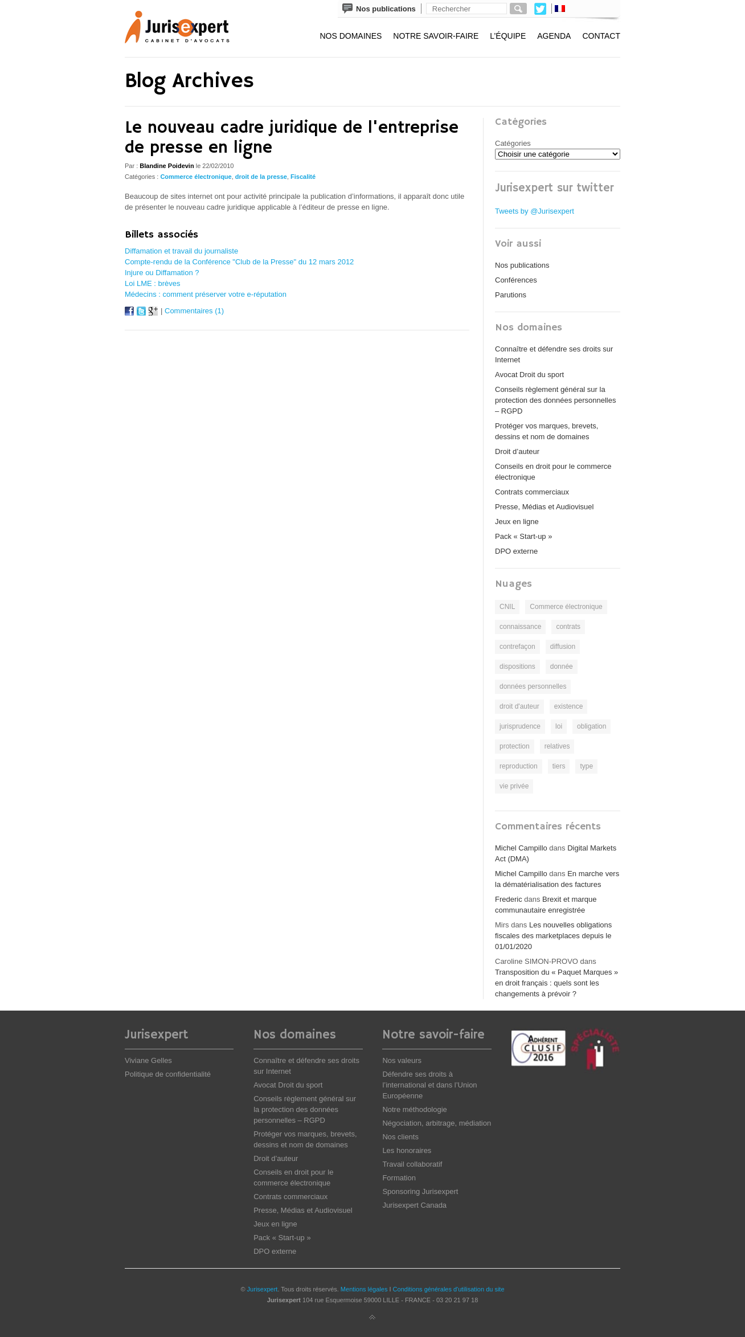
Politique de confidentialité (168, 1074)
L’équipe (508, 35)
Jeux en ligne (517, 521)
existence (568, 706)
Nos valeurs (401, 1060)
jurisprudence (520, 726)
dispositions (517, 666)
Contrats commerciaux (532, 492)
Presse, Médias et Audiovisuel (544, 506)
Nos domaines (351, 35)
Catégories (513, 143)
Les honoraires (406, 1150)
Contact (601, 35)
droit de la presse (261, 176)
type (586, 766)
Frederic (508, 899)
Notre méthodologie (414, 1109)
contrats (568, 627)
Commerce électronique (195, 176)
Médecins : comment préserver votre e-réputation (205, 294)
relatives (557, 746)
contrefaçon (517, 647)
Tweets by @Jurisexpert (534, 211)
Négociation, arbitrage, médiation (436, 1123)
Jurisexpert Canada (414, 1205)
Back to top (372, 1317)
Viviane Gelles (148, 1060)
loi (558, 726)
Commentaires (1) (194, 310)
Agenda (554, 35)
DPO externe (516, 551)
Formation (399, 1178)
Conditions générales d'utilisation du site (449, 1289)
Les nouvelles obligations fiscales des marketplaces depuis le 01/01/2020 (553, 936)
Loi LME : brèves (153, 283)
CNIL (507, 607)
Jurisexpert (262, 1289)
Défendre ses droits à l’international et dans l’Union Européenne (429, 1085)
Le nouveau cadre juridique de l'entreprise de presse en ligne (292, 137)
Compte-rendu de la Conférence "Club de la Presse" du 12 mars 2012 (239, 261)
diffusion (562, 647)
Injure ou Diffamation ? (162, 272)
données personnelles (533, 686)
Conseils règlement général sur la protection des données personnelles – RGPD (555, 400)
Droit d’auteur (517, 451)
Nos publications (522, 265)
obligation (591, 726)
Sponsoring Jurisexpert (420, 1191)
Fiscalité (303, 176)
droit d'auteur (519, 706)
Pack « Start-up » (523, 536)
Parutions (510, 295)
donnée (561, 666)
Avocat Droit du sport (529, 374)
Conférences (516, 280)
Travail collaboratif (412, 1164)
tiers (559, 766)
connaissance (520, 627)
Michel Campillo (521, 848)
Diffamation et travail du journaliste (181, 251)
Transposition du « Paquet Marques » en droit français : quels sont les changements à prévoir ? (556, 983)
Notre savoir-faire (435, 35)
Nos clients (400, 1136)
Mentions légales (364, 1289)
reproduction (519, 766)
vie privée (514, 786)
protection (515, 746)
